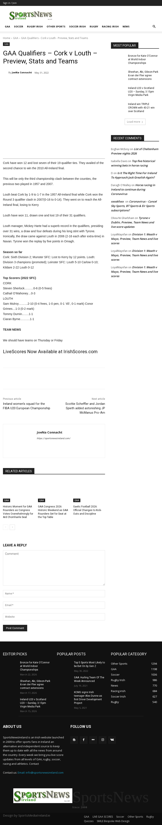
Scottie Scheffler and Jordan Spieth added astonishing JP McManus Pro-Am (85, 408)
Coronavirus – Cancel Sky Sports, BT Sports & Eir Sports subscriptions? (134, 206)
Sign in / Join (10, 2)
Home (6, 38)
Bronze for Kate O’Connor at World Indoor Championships (143, 59)
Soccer (18, 26)
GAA (7, 26)
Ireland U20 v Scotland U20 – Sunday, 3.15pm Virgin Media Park (141, 92)
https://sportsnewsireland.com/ (53, 438)
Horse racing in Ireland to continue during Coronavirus (133, 189)
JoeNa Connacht (22, 72)
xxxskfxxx (117, 201)
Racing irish (110, 26)
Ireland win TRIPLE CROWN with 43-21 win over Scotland (141, 108)
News (126, 26)
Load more (135, 121)
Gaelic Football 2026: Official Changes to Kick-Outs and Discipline (87, 510)
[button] (154, 27)
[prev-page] (5, 527)
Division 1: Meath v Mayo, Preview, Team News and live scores (134, 238)
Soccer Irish (77, 26)
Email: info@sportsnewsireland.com (40, 772)
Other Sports (56, 26)
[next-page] (12, 527)
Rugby (94, 26)
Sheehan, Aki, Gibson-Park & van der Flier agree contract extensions (143, 75)
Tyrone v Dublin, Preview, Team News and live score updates (132, 222)
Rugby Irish (35, 26)
